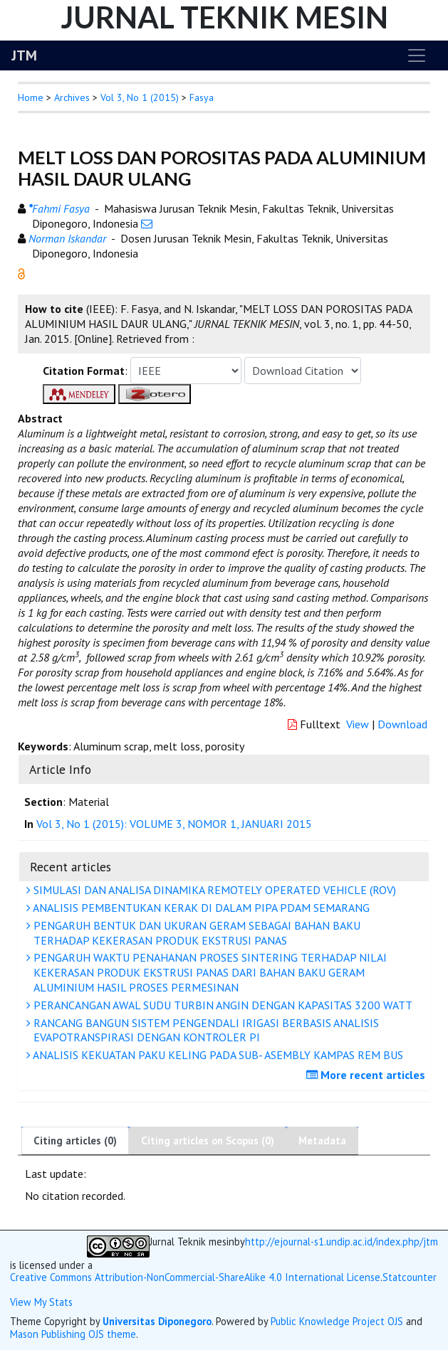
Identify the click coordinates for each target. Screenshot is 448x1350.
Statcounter (409, 1277)
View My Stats (41, 1302)
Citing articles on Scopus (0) (207, 1140)
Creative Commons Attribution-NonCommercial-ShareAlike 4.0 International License (195, 1277)
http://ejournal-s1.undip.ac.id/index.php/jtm (341, 1241)
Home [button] (30, 97)
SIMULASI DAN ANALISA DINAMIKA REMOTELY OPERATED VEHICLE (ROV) (213, 890)
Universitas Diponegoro (157, 1321)
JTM (24, 55)
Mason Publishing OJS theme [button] (73, 1334)
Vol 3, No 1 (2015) (139, 97)
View (357, 724)
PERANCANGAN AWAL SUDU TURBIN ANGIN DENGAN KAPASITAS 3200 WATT (221, 1005)
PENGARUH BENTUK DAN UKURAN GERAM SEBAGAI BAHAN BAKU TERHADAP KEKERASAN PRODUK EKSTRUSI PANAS (195, 932)
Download (402, 724)
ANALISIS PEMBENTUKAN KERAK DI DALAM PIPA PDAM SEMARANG (200, 907)
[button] (21, 272)
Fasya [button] (201, 97)
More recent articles (367, 1075)
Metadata (322, 1140)
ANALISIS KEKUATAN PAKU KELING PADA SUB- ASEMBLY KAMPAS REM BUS (216, 1055)
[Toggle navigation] (417, 55)
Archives (72, 97)
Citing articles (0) (75, 1140)
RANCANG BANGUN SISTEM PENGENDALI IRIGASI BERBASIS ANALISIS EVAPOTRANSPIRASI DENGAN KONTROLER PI (204, 1030)
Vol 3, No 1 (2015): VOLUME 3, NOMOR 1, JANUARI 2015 (174, 824)
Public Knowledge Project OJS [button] (337, 1321)
